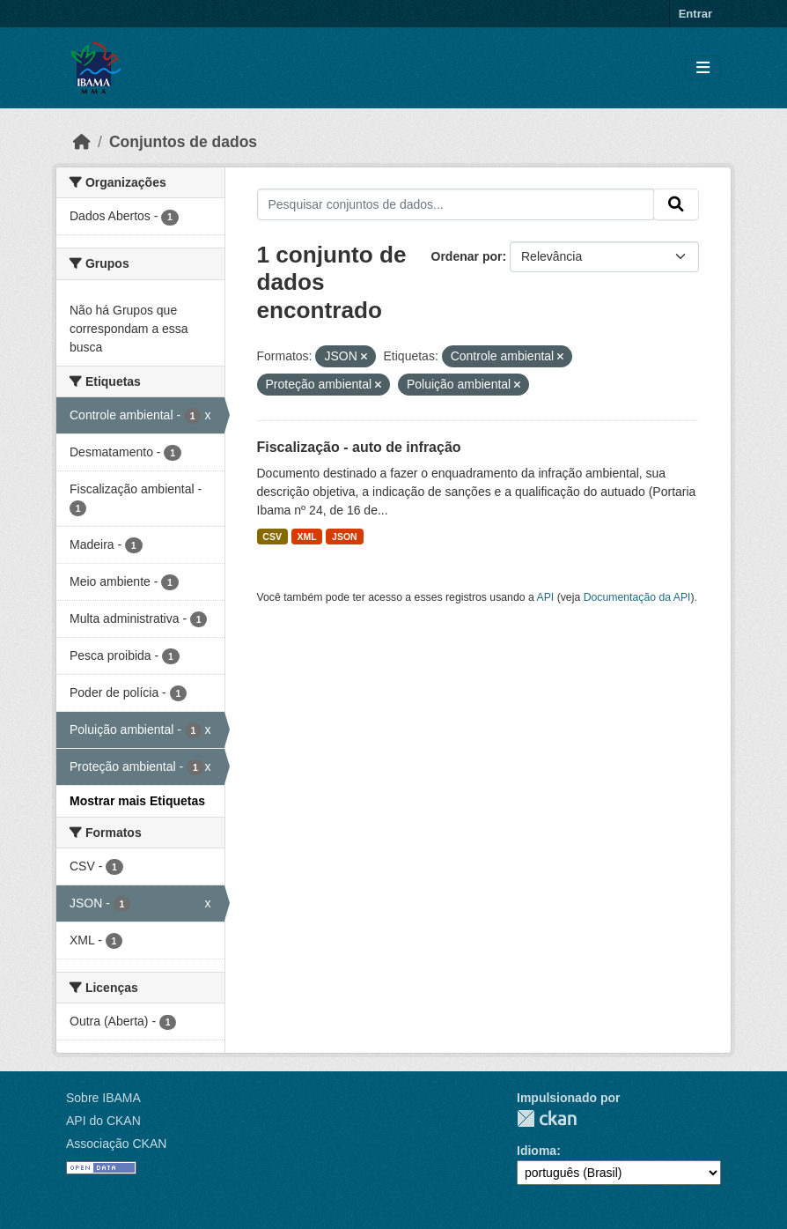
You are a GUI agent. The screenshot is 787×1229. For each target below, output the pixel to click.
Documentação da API (637, 597)
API (546, 597)
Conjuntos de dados (183, 142)
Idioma (536, 1151)
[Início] (82, 142)
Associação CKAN (116, 1143)
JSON (344, 536)
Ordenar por (467, 256)
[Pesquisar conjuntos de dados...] (456, 204)
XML (306, 536)
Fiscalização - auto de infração (359, 447)
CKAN (547, 1118)
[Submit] (676, 204)
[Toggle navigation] (703, 68)
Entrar (695, 13)
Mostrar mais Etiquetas (137, 801)
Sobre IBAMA (103, 1098)
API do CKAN (103, 1121)
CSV (272, 536)
